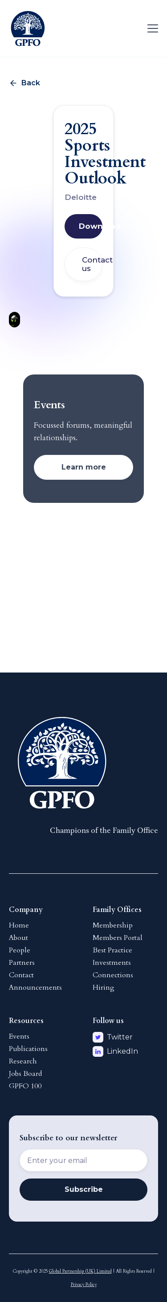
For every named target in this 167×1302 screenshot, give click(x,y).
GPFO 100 (25, 1086)
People (19, 950)
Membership (113, 925)
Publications (28, 1049)
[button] (151, 28)
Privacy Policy (84, 1285)
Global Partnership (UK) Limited (80, 1271)
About (18, 938)
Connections (113, 975)
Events (19, 1036)
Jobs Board (25, 1074)
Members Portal (118, 938)
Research (23, 1061)
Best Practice (112, 950)
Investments (112, 963)
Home (19, 925)
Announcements (35, 987)
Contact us (92, 264)
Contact (21, 975)
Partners (22, 963)
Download (90, 226)
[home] (28, 28)
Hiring (103, 987)
